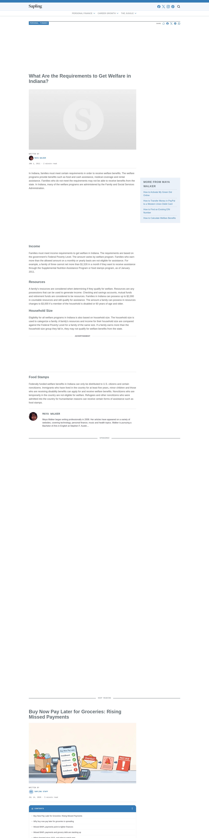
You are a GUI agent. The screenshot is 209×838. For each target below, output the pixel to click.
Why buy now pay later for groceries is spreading (53, 821)
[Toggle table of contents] (82, 808)
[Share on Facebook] (167, 23)
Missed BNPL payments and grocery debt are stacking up (57, 832)
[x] (163, 6)
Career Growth (108, 13)
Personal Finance (84, 13)
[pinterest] (172, 6)
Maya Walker (37, 158)
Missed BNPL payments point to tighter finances (53, 827)
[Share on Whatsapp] (179, 23)
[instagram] (168, 6)
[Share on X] (171, 23)
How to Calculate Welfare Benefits (159, 218)
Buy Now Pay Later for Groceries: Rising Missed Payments (57, 816)
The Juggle (129, 13)
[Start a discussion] (163, 23)
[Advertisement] (104, 49)
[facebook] (158, 6)
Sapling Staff (38, 791)
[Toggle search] (178, 6)
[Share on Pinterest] (175, 23)
